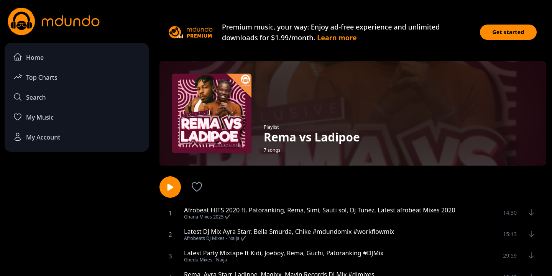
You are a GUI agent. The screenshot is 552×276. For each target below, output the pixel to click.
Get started (508, 32)
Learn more (336, 37)
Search (29, 97)
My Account (36, 136)
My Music (33, 117)
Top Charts (35, 77)
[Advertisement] (76, 220)
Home (28, 57)
